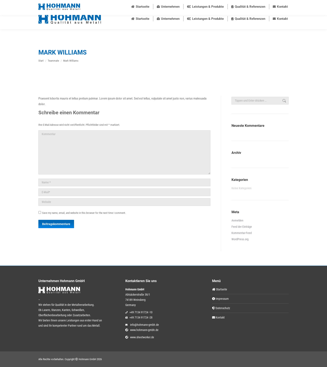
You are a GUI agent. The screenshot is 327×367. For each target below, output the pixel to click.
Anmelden (237, 220)
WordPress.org (240, 239)
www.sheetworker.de (141, 337)
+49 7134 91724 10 (144, 4)
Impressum (220, 298)
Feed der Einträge (241, 226)
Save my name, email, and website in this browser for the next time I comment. (84, 212)
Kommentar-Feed (241, 233)
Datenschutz (221, 308)
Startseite (219, 289)
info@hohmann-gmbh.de (179, 4)
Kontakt (218, 317)
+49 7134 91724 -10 (141, 312)
